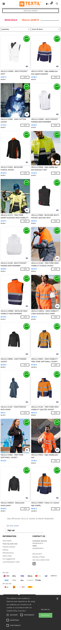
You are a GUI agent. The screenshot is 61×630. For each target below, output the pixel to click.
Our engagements (9, 559)
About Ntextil (7, 541)
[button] (46, 4)
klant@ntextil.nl (38, 543)
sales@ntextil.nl (38, 548)
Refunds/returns (8, 553)
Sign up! (11, 530)
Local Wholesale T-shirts (11, 562)
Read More (22, 611)
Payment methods (9, 547)
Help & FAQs (7, 556)
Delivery (5, 550)
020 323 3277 (37, 554)
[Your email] (25, 525)
